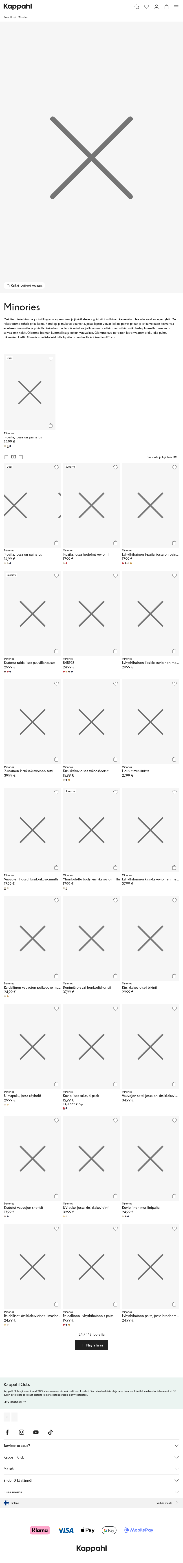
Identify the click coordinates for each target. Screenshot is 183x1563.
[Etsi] (137, 7)
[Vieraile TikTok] (50, 1432)
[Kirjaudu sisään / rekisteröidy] (156, 7)
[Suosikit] (147, 7)
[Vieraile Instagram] (21, 1432)
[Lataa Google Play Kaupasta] (14, 1417)
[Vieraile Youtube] (36, 1432)
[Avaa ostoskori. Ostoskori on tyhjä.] (166, 7)
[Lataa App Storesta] (7, 1417)
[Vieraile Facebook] (7, 1432)
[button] (91, 1345)
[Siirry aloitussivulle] (18, 7)
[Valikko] (176, 7)
